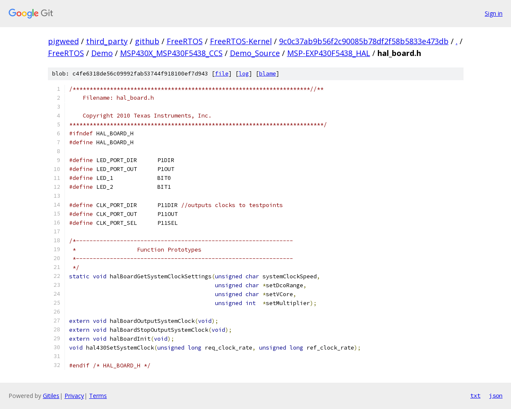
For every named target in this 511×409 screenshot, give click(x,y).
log (244, 73)
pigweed (63, 41)
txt (475, 395)
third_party (107, 41)
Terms (98, 396)
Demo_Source (255, 53)
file (222, 73)
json (496, 395)
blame (267, 73)
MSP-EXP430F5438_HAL (328, 53)
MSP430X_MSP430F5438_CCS (171, 53)
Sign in (494, 13)
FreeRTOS (185, 41)
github (147, 41)
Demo (102, 53)
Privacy (74, 396)
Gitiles (51, 396)
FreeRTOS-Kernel (241, 41)
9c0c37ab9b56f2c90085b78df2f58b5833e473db (364, 41)
